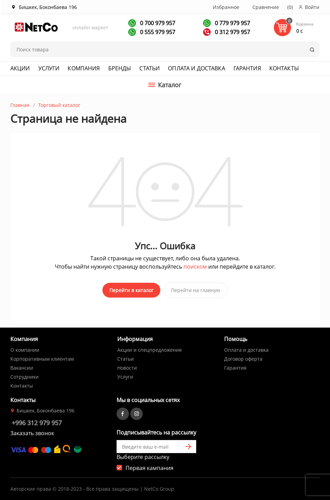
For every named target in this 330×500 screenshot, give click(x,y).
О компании (24, 348)
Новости (127, 366)
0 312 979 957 (231, 32)
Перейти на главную (195, 290)
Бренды (119, 68)
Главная (19, 105)
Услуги (49, 68)
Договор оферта (243, 357)
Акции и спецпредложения (149, 348)
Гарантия (247, 68)
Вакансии (21, 366)
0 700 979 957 (157, 23)
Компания (84, 68)
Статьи (149, 68)
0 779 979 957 (231, 23)
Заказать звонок (32, 432)
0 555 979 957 (157, 32)
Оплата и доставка (196, 68)
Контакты (284, 68)
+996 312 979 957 (37, 421)
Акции (20, 68)
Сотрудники (24, 375)
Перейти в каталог (131, 290)
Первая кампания (149, 466)
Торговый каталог (59, 105)
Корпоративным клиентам (42, 357)
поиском (195, 266)
